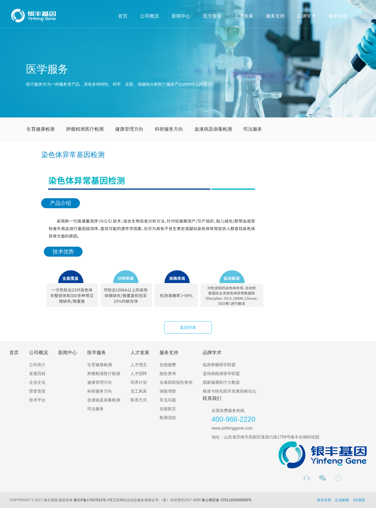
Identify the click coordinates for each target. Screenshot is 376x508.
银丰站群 (338, 16)
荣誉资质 (37, 391)
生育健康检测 (40, 129)
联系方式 (138, 400)
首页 (122, 16)
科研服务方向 (169, 129)
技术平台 (37, 400)
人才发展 (243, 16)
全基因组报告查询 (176, 382)
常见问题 (168, 400)
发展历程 (37, 373)
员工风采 (138, 391)
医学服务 (212, 16)
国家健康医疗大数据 (221, 382)
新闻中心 (181, 16)
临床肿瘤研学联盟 (219, 364)
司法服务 (252, 129)
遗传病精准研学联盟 (221, 373)
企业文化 (37, 382)
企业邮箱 (342, 500)
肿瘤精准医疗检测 (85, 129)
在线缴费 (168, 364)
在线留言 (168, 408)
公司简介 (37, 364)
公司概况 (149, 16)
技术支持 (324, 500)
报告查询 (168, 373)
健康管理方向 (129, 129)
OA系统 (359, 500)
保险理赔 (168, 391)
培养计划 (138, 382)
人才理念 (138, 364)
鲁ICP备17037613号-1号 (93, 500)
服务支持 (275, 16)
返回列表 (188, 327)
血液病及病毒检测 (213, 129)
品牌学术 (306, 16)
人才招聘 (138, 373)
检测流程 (168, 417)
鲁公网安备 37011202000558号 (226, 500)
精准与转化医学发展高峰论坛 (229, 391)
